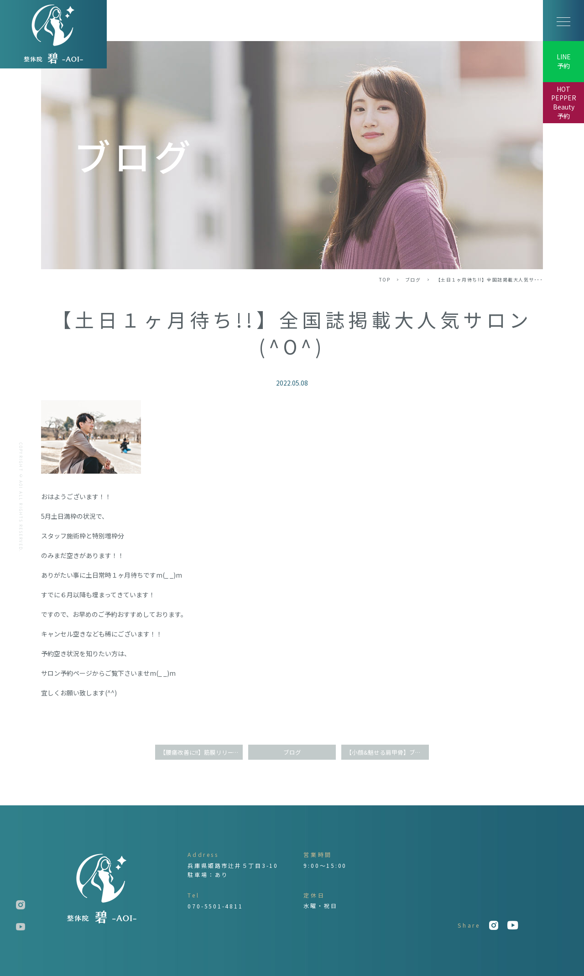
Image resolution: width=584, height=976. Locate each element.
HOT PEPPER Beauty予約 (563, 102)
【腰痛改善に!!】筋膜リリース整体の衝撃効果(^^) (201, 752)
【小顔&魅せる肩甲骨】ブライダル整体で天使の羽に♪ (387, 752)
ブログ (413, 279)
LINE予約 (564, 61)
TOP (385, 279)
